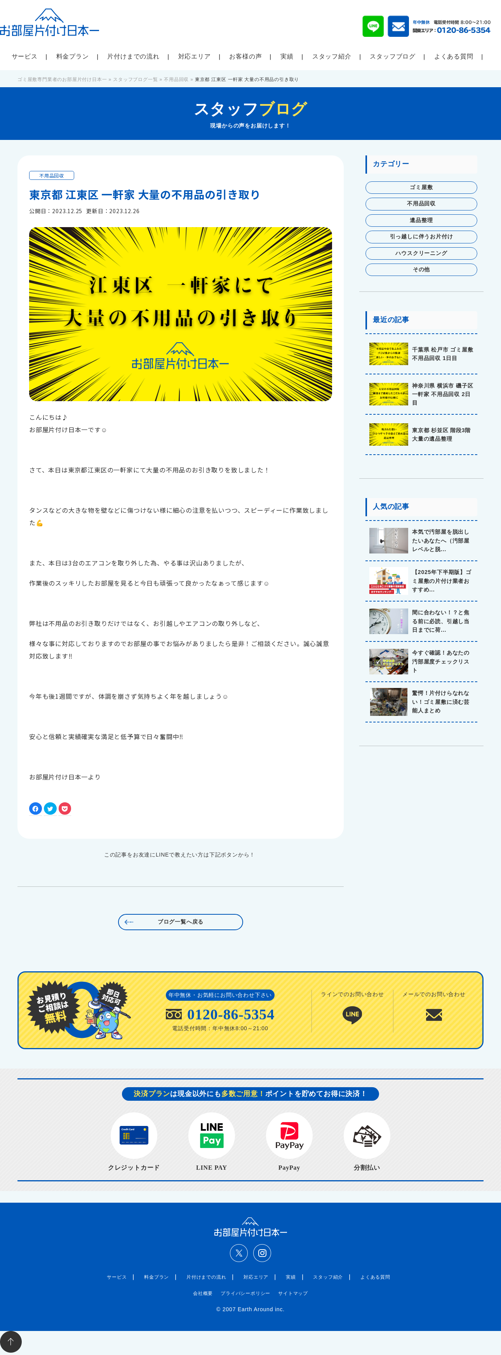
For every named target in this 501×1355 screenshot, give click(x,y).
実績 (287, 56)
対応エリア (194, 56)
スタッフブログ (393, 56)
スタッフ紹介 (331, 56)
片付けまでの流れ (133, 56)
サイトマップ (293, 1293)
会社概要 (203, 1293)
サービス (25, 56)
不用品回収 (51, 175)
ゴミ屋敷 (421, 187)
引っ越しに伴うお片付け (421, 237)
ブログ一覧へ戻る (181, 922)
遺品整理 (421, 220)
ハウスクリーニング (421, 253)
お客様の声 (245, 56)
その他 (421, 269)
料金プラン (72, 56)
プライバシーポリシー (245, 1293)
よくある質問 (453, 56)
